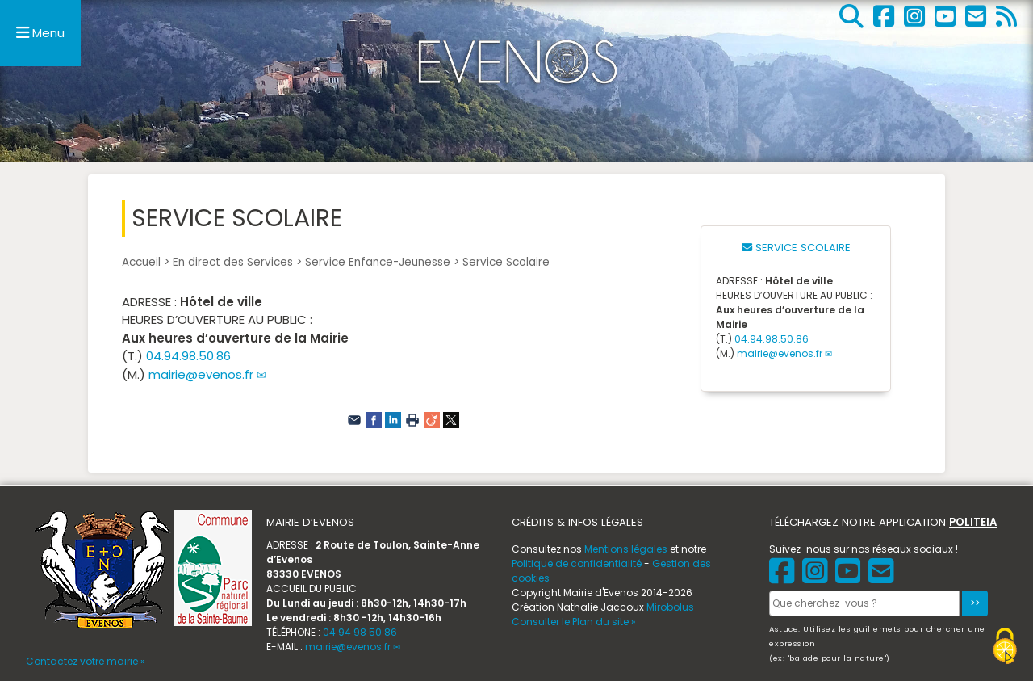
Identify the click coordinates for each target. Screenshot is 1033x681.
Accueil (141, 262)
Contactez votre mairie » (85, 661)
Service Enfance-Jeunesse (377, 262)
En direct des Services (233, 262)
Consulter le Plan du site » (574, 621)
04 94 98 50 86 (360, 632)
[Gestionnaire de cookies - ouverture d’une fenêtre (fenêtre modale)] (1005, 648)
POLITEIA (973, 522)
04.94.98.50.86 (188, 355)
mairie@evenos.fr (200, 374)
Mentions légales (625, 549)
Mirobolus (670, 607)
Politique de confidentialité (577, 563)
